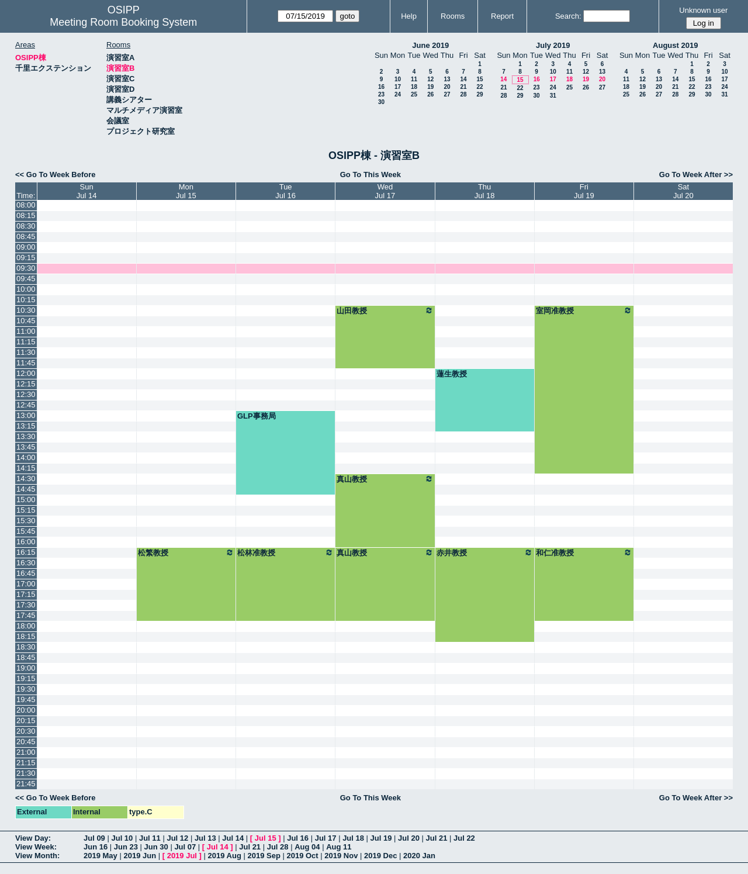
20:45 (26, 741)
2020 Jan (419, 855)
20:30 (26, 731)
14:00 (26, 457)
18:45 (26, 657)
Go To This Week (370, 174)
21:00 (26, 752)
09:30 (26, 268)
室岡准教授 (584, 310)
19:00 (26, 668)
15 (479, 79)
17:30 (26, 604)
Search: (568, 16)
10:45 (26, 320)
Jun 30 (156, 846)
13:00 (26, 415)
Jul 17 (326, 838)
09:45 (26, 278)
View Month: (37, 855)
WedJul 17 (385, 191)
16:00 (26, 541)
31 (553, 95)
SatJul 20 (683, 191)
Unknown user (703, 10)
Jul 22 (464, 838)
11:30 (26, 352)
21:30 (26, 773)
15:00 (26, 499)
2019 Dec (380, 855)
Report (502, 16)
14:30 (26, 478)
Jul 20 (409, 838)
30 (381, 102)
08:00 (26, 205)
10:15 (26, 299)
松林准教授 (285, 552)
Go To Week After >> (696, 174)
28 (463, 94)
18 (414, 87)
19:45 (26, 699)
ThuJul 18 (485, 191)
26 (430, 94)
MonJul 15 (186, 191)
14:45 (26, 489)
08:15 (26, 215)
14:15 (26, 468)
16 (381, 87)
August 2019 (675, 45)
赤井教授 (485, 552)
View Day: (33, 838)
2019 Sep (263, 855)
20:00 (26, 710)
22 (479, 87)
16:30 (26, 562)
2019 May (100, 855)
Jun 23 (126, 846)
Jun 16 (96, 846)
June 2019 (430, 45)
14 (463, 79)
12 (430, 79)
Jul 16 (298, 838)
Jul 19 (381, 838)
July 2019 (553, 45)
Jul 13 (205, 838)
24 (397, 94)
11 (414, 79)
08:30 (26, 226)
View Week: (36, 846)
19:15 (26, 678)
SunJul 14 (87, 191)
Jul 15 (265, 838)
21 (463, 87)
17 (397, 87)
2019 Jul (182, 855)
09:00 (26, 247)
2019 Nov (341, 855)
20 (447, 87)
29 (479, 94)
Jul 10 (122, 838)
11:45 (26, 362)
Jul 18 (353, 838)
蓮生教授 (452, 373)
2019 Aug (224, 855)
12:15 (26, 383)
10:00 (26, 289)
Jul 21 (437, 838)
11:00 (26, 331)
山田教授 (385, 310)
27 (447, 94)
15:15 (26, 510)
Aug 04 (307, 846)
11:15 (26, 341)
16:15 (26, 552)
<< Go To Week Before (55, 174)
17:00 (26, 583)
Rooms (453, 16)
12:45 (26, 404)
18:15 (26, 636)
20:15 (26, 720)
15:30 (26, 520)
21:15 (26, 762)
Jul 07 (185, 846)
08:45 (26, 236)
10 (397, 79)
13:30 (26, 436)
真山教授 (385, 478)
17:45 (26, 615)
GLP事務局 (256, 416)
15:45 (26, 531)
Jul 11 (150, 838)
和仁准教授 (584, 552)
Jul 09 (94, 838)
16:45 (26, 573)
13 (447, 79)
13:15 (26, 426)
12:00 (26, 373)
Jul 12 (177, 838)
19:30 (26, 689)
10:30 (26, 310)
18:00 (26, 625)
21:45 (26, 783)
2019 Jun (139, 855)
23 (381, 94)
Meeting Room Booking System (123, 22)
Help (409, 16)
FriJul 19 (584, 191)
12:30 (26, 394)
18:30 (26, 646)
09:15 (26, 257)
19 (430, 87)
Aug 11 (338, 846)
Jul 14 (233, 838)
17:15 (26, 594)
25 (414, 94)
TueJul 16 (285, 191)
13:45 (26, 447)
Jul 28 (278, 846)
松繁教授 (186, 552)
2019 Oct (302, 855)
